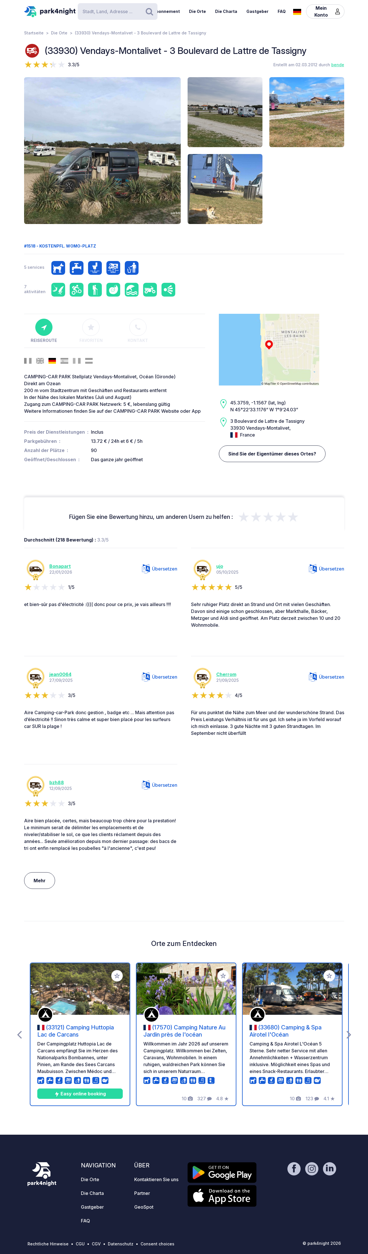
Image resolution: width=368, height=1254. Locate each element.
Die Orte (197, 11)
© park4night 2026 (322, 1243)
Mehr (40, 880)
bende (337, 64)
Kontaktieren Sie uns (156, 1179)
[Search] (117, 11)
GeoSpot (143, 1207)
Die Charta (226, 11)
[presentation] (19, 1034)
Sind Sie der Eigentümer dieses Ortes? (272, 454)
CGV (96, 1243)
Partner (142, 1193)
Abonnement (166, 11)
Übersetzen (159, 568)
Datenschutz (120, 1243)
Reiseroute (44, 331)
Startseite (34, 32)
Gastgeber (257, 11)
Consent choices (157, 1243)
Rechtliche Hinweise (48, 1243)
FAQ (282, 11)
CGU (80, 1243)
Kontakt (138, 331)
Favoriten (91, 331)
